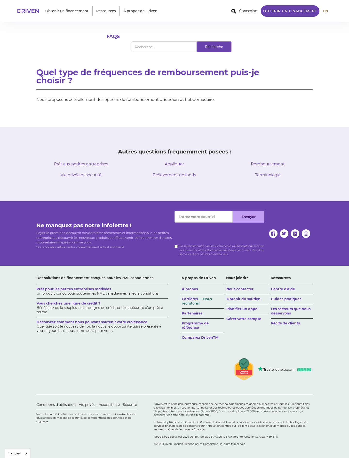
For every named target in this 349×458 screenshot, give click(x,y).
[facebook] (273, 233)
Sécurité (130, 404)
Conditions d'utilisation (56, 404)
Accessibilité (109, 404)
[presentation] (211, 232)
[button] (67, 11)
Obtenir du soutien (244, 299)
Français (14, 453)
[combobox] (18, 453)
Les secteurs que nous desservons (290, 311)
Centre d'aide (283, 289)
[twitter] (284, 233)
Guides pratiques (286, 299)
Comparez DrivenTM (200, 337)
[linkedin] (295, 233)
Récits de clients (285, 323)
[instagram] (306, 233)
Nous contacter (240, 289)
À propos (190, 289)
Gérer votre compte (243, 319)
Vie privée (87, 404)
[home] (29, 11)
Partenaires (192, 313)
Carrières (197, 301)
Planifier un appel (242, 309)
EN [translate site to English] (325, 11)
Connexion (248, 11)
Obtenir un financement (290, 11)
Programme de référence (195, 325)
